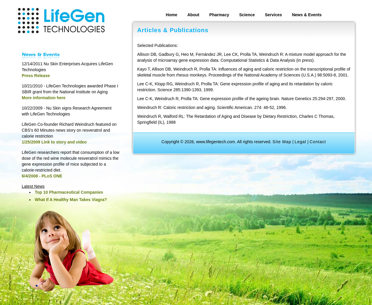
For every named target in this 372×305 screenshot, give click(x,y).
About (193, 14)
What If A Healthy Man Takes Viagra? (71, 199)
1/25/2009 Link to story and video (54, 142)
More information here (44, 97)
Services (273, 14)
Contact (318, 141)
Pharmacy (219, 14)
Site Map (282, 141)
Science (247, 14)
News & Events (306, 14)
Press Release (36, 75)
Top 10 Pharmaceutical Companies (69, 192)
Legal (300, 141)
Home (171, 14)
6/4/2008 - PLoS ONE (42, 176)
